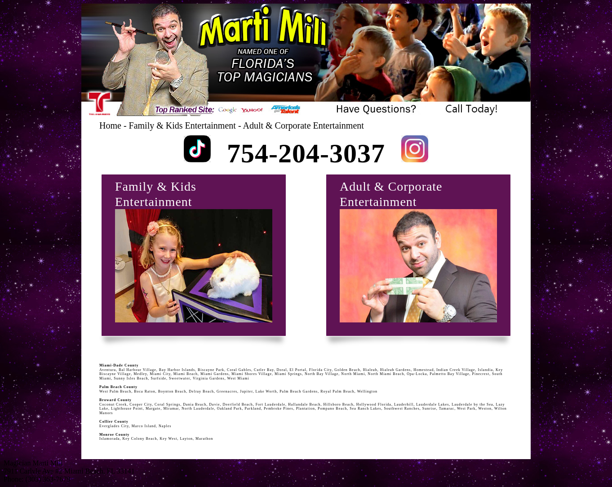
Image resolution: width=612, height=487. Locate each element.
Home (110, 125)
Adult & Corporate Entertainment (303, 125)
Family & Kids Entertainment (182, 125)
